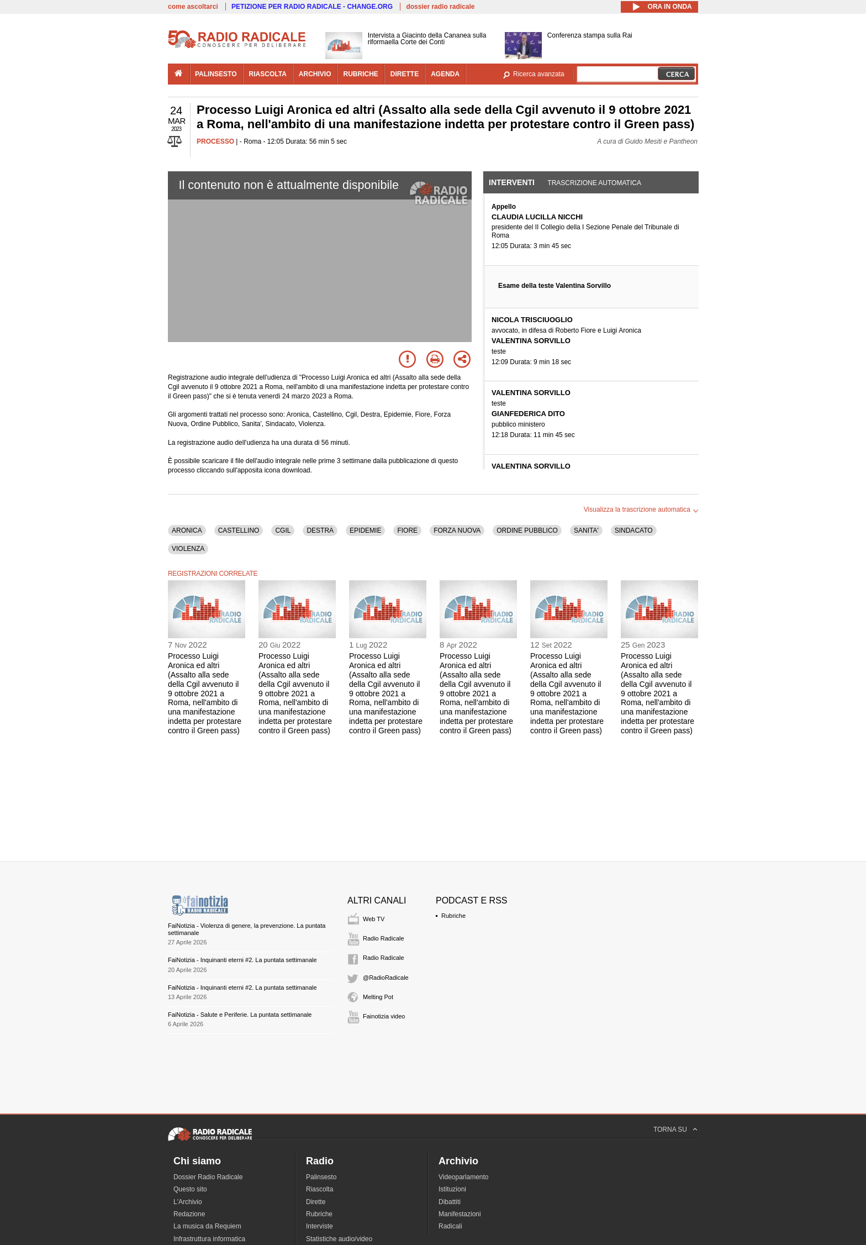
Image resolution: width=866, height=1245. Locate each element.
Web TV (373, 919)
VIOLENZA (188, 549)
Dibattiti (450, 1202)
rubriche (360, 74)
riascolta (268, 74)
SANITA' (586, 530)
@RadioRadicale (386, 977)
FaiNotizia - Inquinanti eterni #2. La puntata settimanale (242, 960)
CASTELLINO (239, 530)
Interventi (512, 182)
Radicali (450, 1226)
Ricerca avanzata (538, 74)
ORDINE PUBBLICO (527, 530)
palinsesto (216, 74)
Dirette (315, 1202)
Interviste (319, 1226)
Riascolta (319, 1189)
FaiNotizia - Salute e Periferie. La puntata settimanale (239, 1014)
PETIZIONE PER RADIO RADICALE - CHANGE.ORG (312, 6)
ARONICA (187, 530)
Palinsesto (321, 1177)
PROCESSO (215, 141)
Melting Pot (378, 997)
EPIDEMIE (365, 530)
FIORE (407, 530)
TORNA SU (670, 1129)
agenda (445, 74)
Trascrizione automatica (594, 183)
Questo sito (190, 1189)
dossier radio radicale (440, 6)
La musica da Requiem (207, 1226)
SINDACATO (634, 530)
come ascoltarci (193, 6)
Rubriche (453, 915)
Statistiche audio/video (339, 1239)
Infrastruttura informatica (209, 1239)
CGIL (283, 530)
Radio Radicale (383, 938)
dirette (404, 74)
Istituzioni (452, 1189)
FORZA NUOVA (457, 530)
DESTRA (320, 530)
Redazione (189, 1214)
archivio (315, 74)
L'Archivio (187, 1202)
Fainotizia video (384, 1016)
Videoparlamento (464, 1177)
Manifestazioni (460, 1214)
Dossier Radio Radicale (207, 1177)
